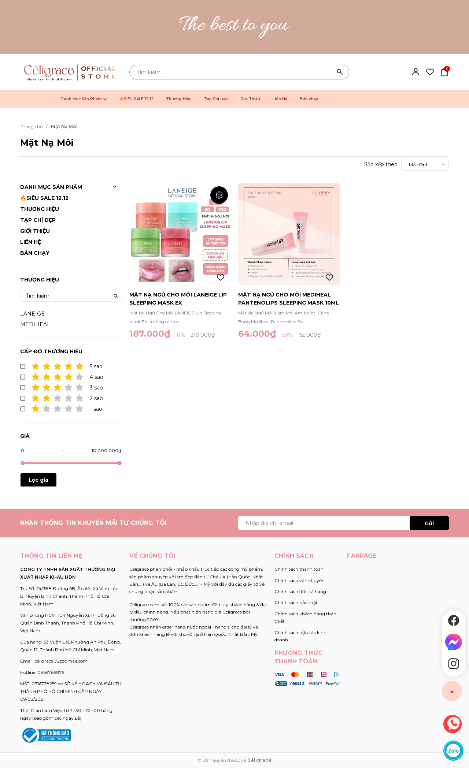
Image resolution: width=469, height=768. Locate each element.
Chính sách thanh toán (299, 569)
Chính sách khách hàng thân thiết (305, 617)
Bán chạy (309, 99)
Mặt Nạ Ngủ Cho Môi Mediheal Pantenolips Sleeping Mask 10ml (288, 298)
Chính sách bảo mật (296, 602)
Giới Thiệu (250, 99)
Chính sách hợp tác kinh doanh (300, 636)
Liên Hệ (280, 99)
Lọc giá (38, 480)
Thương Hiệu (179, 99)
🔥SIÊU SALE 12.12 (136, 99)
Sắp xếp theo (381, 164)
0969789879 (50, 672)
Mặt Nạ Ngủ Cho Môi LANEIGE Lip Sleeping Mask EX (178, 298)
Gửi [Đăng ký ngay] (429, 523)
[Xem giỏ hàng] (444, 71)
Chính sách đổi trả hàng (300, 591)
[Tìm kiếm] (340, 72)
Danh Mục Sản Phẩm (83, 99)
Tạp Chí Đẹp (216, 99)
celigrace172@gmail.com (61, 661)
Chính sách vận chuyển (299, 580)
